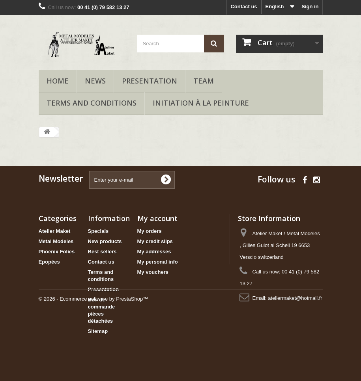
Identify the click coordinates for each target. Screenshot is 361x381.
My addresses (154, 252)
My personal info (157, 262)
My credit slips (155, 241)
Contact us (243, 6)
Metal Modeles (56, 241)
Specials (98, 231)
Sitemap (98, 331)
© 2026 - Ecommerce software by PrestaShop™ (93, 359)
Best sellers (102, 252)
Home (58, 80)
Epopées (49, 262)
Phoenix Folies (57, 252)
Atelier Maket (55, 231)
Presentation (149, 80)
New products (105, 241)
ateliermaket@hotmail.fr (295, 298)
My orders (149, 231)
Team (203, 80)
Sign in (309, 6)
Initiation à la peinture (201, 103)
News (95, 80)
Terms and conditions (92, 103)
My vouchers (152, 272)
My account (157, 218)
